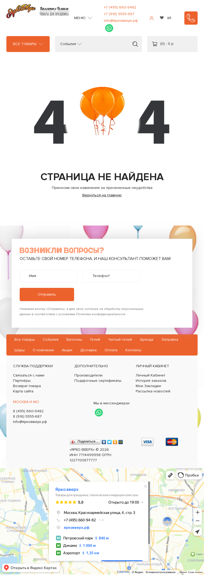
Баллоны (74, 339)
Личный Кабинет (150, 375)
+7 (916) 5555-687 (119, 14)
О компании (43, 350)
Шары (19, 350)
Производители (88, 375)
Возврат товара (27, 386)
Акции (67, 350)
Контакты (133, 350)
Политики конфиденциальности (100, 314)
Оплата (111, 350)
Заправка (169, 339)
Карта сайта (23, 391)
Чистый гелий (120, 339)
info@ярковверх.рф (121, 20)
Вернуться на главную (102, 195)
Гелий (95, 339)
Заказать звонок (191, 18)
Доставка (88, 350)
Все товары (24, 44)
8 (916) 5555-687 (27, 416)
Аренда (146, 339)
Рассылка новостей (153, 391)
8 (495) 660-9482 (28, 411)
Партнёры (22, 380)
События (68, 44)
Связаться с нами (28, 375)
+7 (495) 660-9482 (120, 7)
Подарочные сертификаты (97, 380)
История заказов (151, 380)
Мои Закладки (148, 386)
